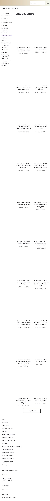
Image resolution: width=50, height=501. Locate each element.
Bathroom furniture (8, 458)
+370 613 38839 (7, 479)
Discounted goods (7, 428)
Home (4, 419)
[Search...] (37, 3)
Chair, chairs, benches (8, 434)
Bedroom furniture (7, 437)
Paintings (5, 443)
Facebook (5, 490)
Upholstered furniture (8, 440)
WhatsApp (5, 485)
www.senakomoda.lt (11, 497)
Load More (32, 411)
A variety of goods (7, 461)
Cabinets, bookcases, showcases (12, 446)
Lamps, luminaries (7, 464)
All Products (6, 425)
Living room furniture (8, 452)
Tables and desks (7, 449)
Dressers (5, 431)
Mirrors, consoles (7, 455)
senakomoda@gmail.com (9, 470)
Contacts (5, 422)
